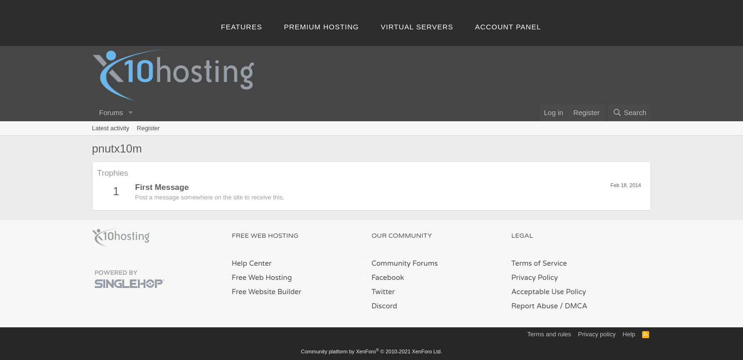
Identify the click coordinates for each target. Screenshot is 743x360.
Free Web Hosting (262, 277)
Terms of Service (539, 263)
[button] (130, 112)
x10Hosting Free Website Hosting (121, 237)
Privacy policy (597, 334)
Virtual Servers (417, 27)
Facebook (388, 277)
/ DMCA (573, 306)
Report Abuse (534, 306)
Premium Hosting (321, 27)
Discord (384, 306)
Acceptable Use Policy (548, 292)
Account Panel (508, 27)
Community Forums (405, 263)
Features (241, 27)
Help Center (252, 263)
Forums (111, 112)
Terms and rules (549, 334)
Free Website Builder (266, 292)
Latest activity (110, 128)
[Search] (629, 112)
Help (629, 334)
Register (148, 128)
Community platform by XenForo (371, 351)
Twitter (383, 292)
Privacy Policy (534, 277)
